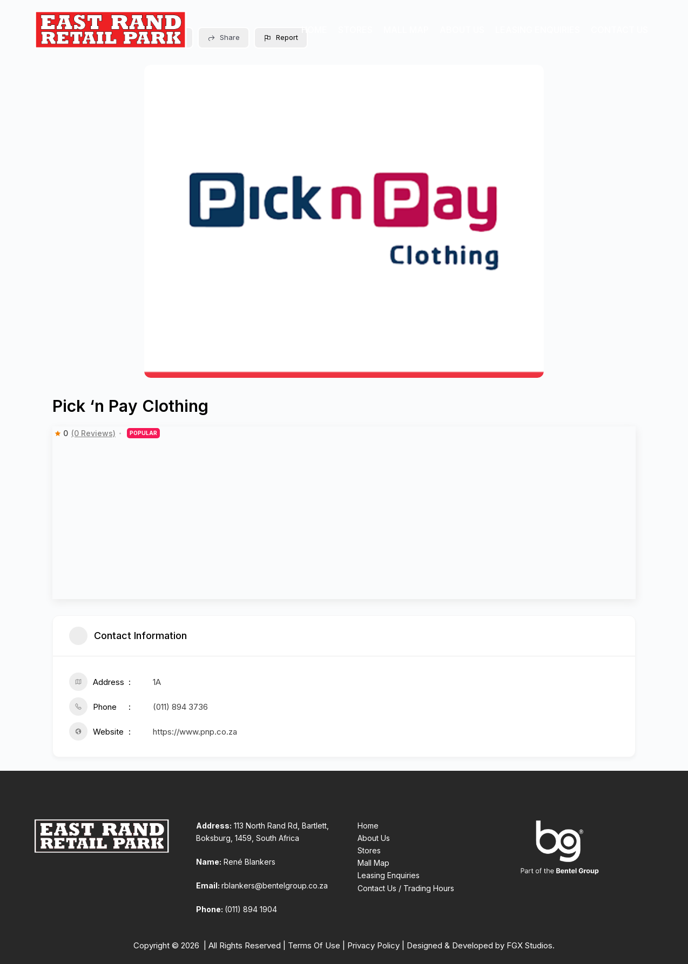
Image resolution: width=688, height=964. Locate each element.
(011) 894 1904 (251, 909)
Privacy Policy (373, 945)
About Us (462, 29)
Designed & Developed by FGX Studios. (481, 945)
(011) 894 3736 (180, 707)
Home (314, 29)
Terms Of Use (314, 945)
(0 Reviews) (93, 433)
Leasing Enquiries (537, 29)
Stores (355, 29)
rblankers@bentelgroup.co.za (274, 885)
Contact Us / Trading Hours (406, 888)
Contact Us (619, 29)
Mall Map (406, 29)
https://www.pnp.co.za (195, 732)
